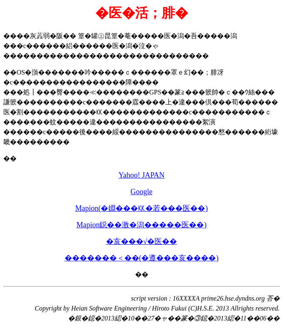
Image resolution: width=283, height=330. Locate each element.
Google (141, 192)
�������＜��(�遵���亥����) (142, 258)
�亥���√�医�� (141, 241)
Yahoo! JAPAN (141, 175)
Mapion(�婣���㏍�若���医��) (141, 208)
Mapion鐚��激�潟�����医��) (142, 225)
